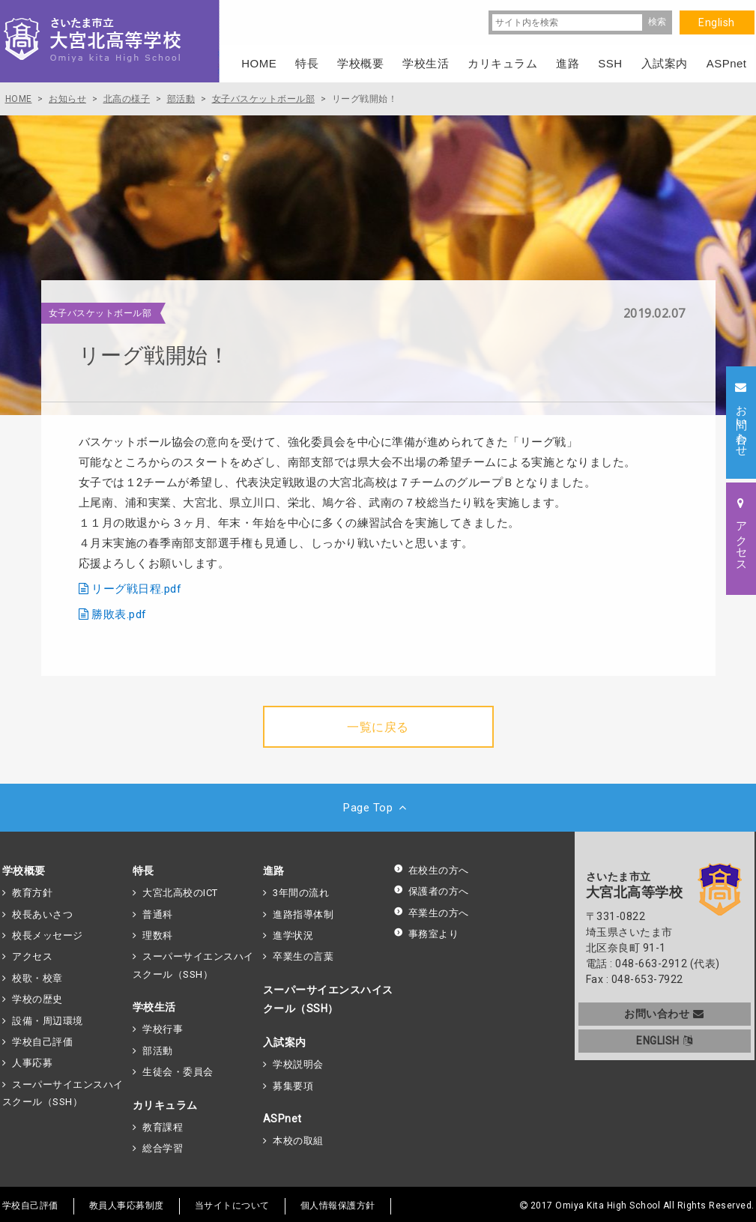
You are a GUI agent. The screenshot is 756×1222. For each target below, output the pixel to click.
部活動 (157, 1050)
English (716, 22)
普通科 (157, 914)
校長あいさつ (42, 914)
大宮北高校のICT (180, 892)
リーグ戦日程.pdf (136, 589)
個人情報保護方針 (337, 1205)
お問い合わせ (664, 1014)
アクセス (32, 956)
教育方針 (32, 892)
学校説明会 (298, 1064)
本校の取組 (298, 1140)
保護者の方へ (431, 891)
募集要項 (293, 1086)
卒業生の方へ (431, 913)
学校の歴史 (37, 999)
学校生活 (154, 1007)
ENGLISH (664, 1041)
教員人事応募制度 (126, 1205)
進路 (274, 871)
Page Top (378, 807)
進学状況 (293, 935)
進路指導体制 (303, 914)
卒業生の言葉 (303, 956)
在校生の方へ (431, 870)
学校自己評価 (42, 1041)
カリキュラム (165, 1105)
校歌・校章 (37, 978)
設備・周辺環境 (47, 1020)
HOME (258, 63)
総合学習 (162, 1148)
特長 (143, 871)
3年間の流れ (301, 892)
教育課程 (162, 1127)
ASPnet (282, 1119)
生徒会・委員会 (178, 1071)
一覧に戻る (378, 727)
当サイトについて (232, 1205)
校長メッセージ (47, 935)
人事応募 (32, 1062)
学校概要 (24, 871)
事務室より (426, 934)
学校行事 (162, 1029)
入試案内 (284, 1042)
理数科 (157, 935)
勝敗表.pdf (119, 614)
